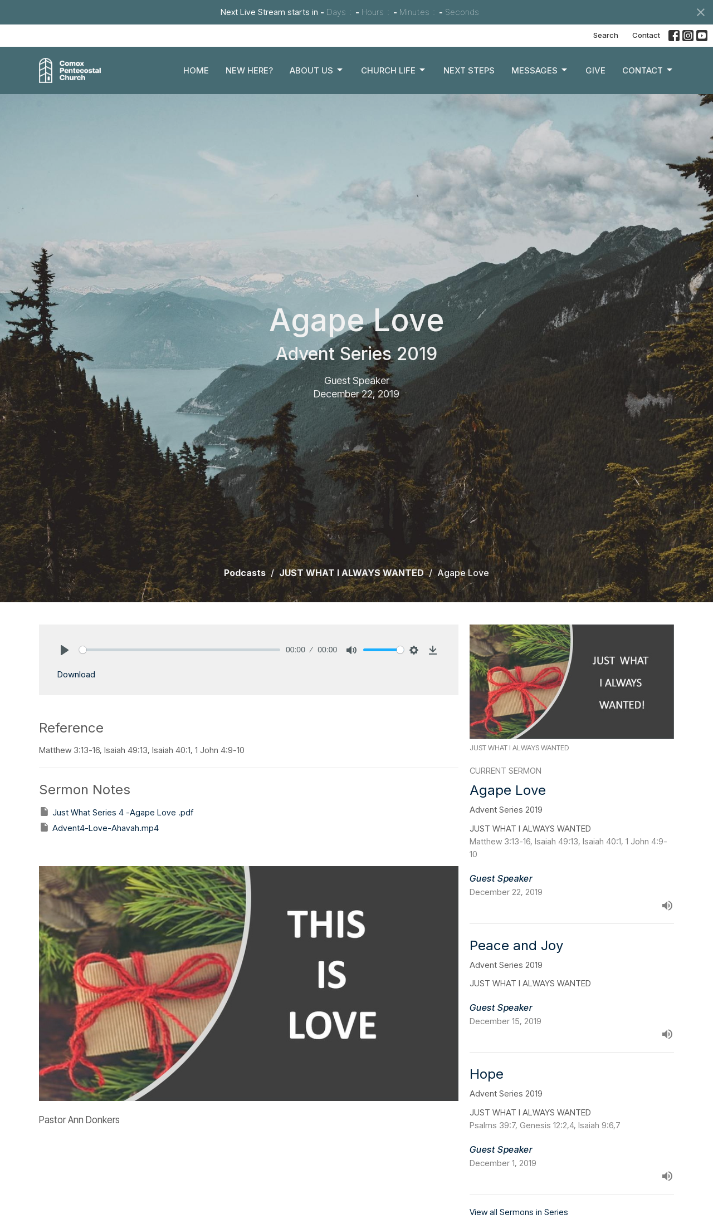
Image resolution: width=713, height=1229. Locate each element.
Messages (540, 70)
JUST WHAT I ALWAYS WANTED (351, 572)
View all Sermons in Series (519, 1212)
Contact (646, 35)
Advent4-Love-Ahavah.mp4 (99, 827)
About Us (317, 70)
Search (605, 35)
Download (76, 674)
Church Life (394, 70)
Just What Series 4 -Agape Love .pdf (116, 812)
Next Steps (469, 70)
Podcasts (245, 572)
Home (196, 70)
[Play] (65, 650)
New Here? (249, 70)
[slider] (179, 650)
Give (595, 70)
